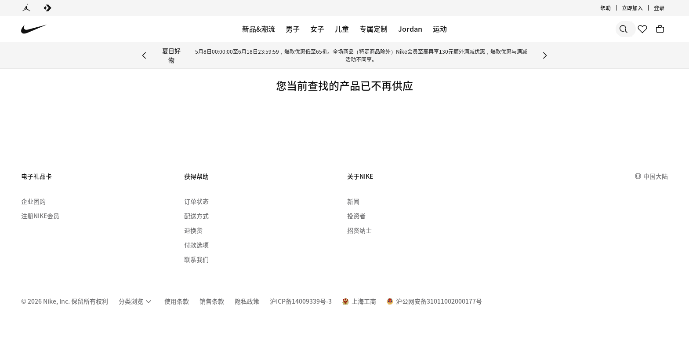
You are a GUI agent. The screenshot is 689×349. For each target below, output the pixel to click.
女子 (317, 28)
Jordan (410, 28)
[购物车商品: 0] (660, 29)
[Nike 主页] (34, 29)
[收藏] (642, 29)
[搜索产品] (596, 29)
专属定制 (373, 28)
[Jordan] (26, 8)
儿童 (342, 28)
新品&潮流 (258, 28)
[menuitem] (136, 301)
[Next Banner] (544, 55)
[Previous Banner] (144, 55)
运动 (440, 28)
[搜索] (561, 29)
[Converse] (47, 8)
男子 (293, 28)
